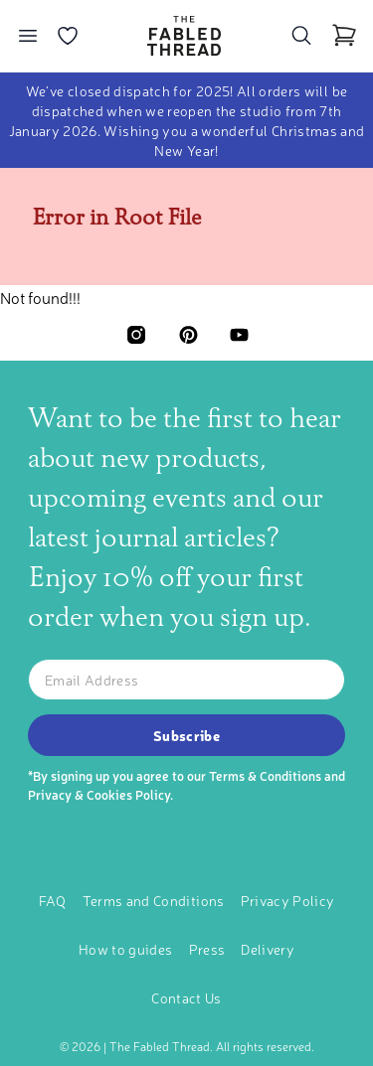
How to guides (126, 949)
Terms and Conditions (154, 900)
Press (207, 949)
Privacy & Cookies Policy (99, 794)
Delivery (267, 949)
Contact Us (186, 997)
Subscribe (186, 735)
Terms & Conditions (265, 775)
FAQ (53, 900)
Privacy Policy (288, 900)
